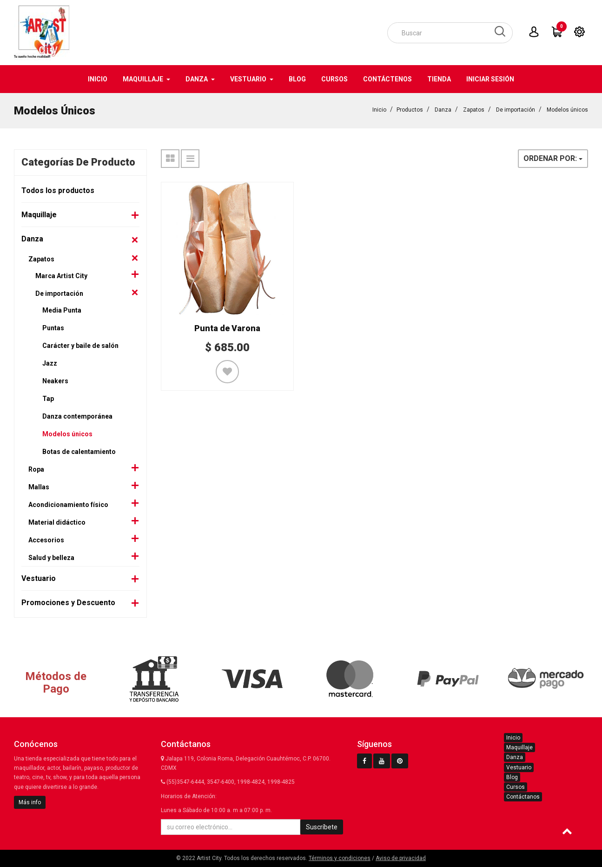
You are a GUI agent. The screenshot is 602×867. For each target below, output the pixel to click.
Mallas (38, 487)
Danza (443, 110)
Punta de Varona (227, 328)
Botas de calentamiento (79, 451)
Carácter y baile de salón (80, 345)
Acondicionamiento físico (68, 504)
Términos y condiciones (339, 858)
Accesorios (46, 540)
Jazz (49, 363)
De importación (515, 110)
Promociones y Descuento (68, 602)
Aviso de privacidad (401, 858)
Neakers (55, 381)
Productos (410, 110)
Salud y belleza (51, 557)
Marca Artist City (61, 276)
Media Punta (61, 310)
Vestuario (38, 578)
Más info (30, 802)
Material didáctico (57, 522)
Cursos (515, 787)
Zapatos (473, 110)
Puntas (53, 328)
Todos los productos (57, 190)
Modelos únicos (567, 110)
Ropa (36, 469)
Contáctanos (523, 797)
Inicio (379, 110)
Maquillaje (39, 214)
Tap (48, 398)
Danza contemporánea (77, 416)
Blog (512, 777)
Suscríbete (321, 827)
